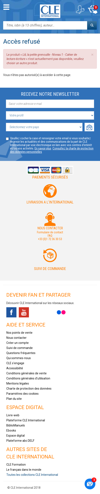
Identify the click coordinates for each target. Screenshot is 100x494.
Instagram (49, 312)
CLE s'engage (15, 363)
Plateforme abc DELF (20, 440)
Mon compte (80, 9)
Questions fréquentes (20, 353)
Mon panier (92, 9)
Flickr (61, 312)
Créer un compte (17, 343)
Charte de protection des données (28, 388)
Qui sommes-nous (18, 358)
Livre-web (12, 415)
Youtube (24, 312)
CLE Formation (16, 464)
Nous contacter (16, 337)
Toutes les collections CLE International (32, 474)
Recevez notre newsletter (50, 94)
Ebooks (11, 430)
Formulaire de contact (50, 232)
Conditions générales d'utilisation (28, 378)
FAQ (50, 235)
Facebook (11, 312)
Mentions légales (17, 383)
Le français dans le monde (23, 469)
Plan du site (14, 398)
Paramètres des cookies (22, 393)
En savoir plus (43, 148)
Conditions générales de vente (26, 373)
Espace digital (15, 435)
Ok (89, 127)
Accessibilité (14, 368)
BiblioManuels (15, 425)
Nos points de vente (19, 332)
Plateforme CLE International (25, 420)
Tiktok (36, 312)
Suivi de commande (50, 268)
